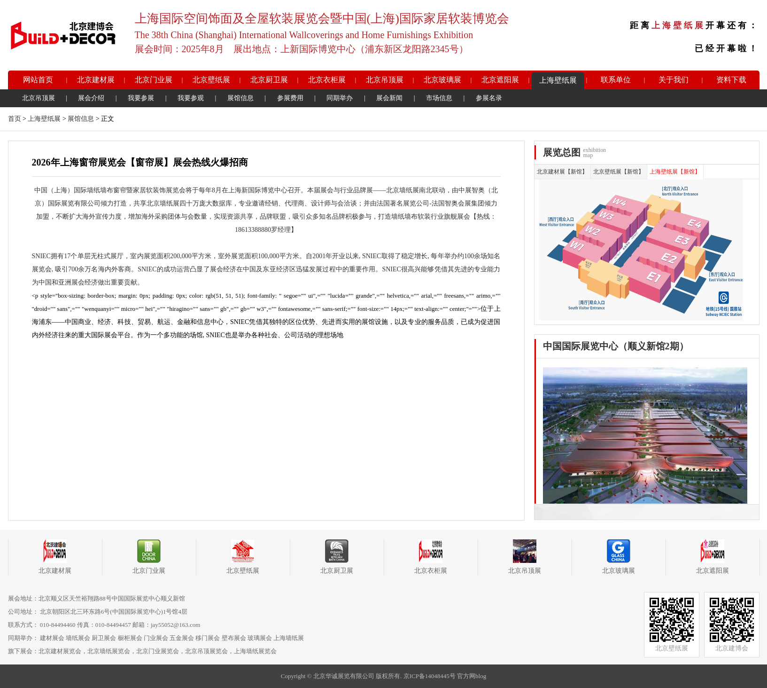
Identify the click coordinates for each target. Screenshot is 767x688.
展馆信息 (240, 98)
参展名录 (489, 98)
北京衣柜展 (327, 80)
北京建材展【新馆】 (562, 171)
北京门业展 (153, 80)
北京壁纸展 (211, 80)
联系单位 (616, 80)
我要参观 (191, 98)
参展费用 (290, 98)
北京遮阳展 (500, 80)
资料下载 (731, 80)
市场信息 (439, 98)
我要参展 (141, 98)
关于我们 (674, 80)
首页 (14, 118)
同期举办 (339, 98)
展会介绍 (91, 98)
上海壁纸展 (558, 80)
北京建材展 (96, 80)
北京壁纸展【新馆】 (618, 171)
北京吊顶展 (384, 80)
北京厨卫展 (269, 80)
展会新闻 (389, 98)
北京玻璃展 (442, 80)
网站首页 (38, 80)
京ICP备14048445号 (429, 676)
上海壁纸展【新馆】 (675, 171)
